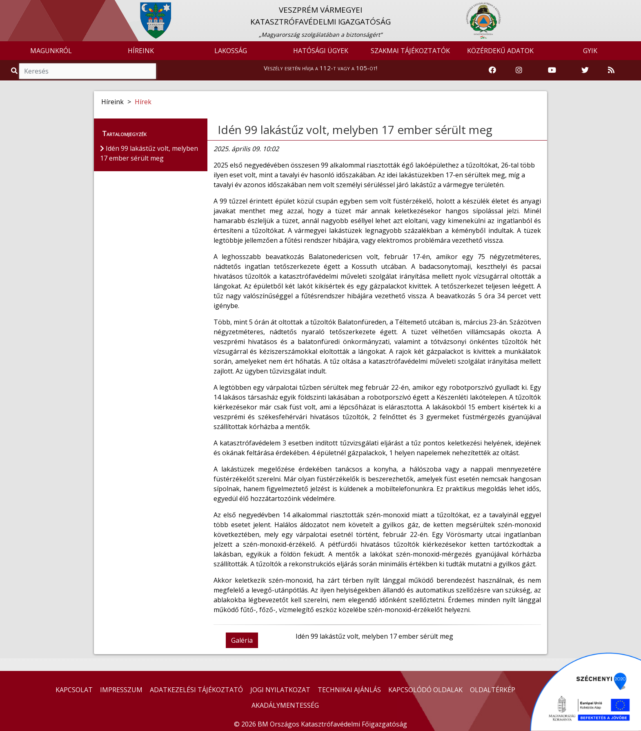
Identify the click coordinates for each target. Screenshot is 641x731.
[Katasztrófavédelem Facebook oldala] (492, 70)
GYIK (590, 50)
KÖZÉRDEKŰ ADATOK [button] (500, 50)
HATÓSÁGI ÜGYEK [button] (320, 50)
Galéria (242, 640)
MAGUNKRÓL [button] (51, 50)
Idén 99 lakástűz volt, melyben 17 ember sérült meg (355, 129)
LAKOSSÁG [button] (230, 50)
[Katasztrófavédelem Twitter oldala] (585, 70)
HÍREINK (141, 50)
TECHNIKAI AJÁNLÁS (349, 689)
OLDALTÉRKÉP (492, 689)
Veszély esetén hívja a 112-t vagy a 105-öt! (320, 68)
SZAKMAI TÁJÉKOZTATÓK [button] (410, 50)
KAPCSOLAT (74, 689)
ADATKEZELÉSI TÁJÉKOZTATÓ (196, 689)
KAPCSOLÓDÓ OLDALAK (425, 689)
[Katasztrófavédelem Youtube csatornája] (552, 70)
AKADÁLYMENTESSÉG (285, 705)
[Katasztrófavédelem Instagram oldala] (519, 70)
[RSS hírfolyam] (611, 70)
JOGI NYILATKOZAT (280, 689)
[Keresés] (87, 71)
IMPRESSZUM (121, 689)
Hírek (143, 101)
